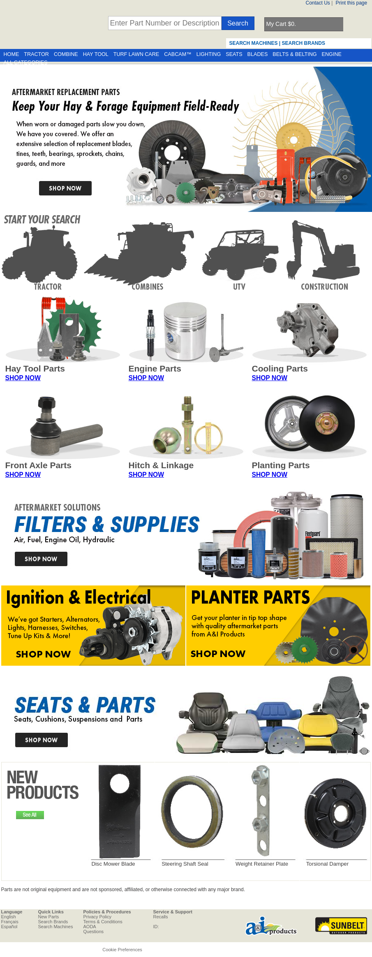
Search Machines (55, 926)
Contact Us (318, 3)
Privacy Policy (97, 916)
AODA (89, 926)
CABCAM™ (177, 54)
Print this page (351, 3)
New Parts (48, 916)
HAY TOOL (96, 54)
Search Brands (53, 921)
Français (9, 921)
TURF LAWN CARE (136, 54)
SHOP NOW (23, 377)
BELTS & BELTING (295, 54)
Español (9, 926)
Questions (93, 931)
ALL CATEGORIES (26, 62)
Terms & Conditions (102, 921)
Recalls (160, 916)
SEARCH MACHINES (253, 43)
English (8, 916)
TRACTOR (36, 54)
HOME (11, 54)
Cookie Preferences (122, 949)
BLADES (257, 54)
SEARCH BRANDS (303, 43)
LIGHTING (208, 54)
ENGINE (332, 54)
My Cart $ (281, 24)
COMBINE (66, 54)
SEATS (234, 54)
